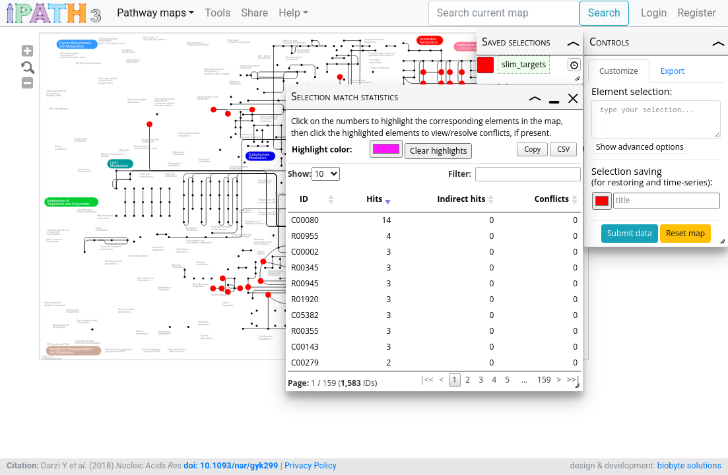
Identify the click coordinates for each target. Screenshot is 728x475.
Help (289, 13)
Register (696, 13)
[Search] (503, 13)
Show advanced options (640, 146)
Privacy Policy (310, 465)
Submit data (629, 233)
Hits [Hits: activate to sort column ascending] (374, 199)
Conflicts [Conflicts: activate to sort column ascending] (552, 199)
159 (544, 379)
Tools (217, 13)
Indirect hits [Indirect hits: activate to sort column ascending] (462, 199)
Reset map (685, 233)
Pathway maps (151, 13)
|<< (426, 379)
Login (654, 13)
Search (604, 13)
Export (673, 71)
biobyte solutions (689, 465)
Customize (618, 71)
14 (386, 220)
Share (254, 13)
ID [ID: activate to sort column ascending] (304, 199)
